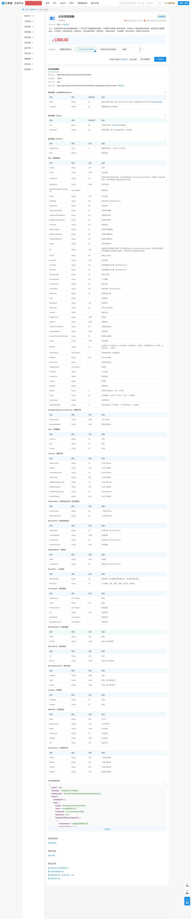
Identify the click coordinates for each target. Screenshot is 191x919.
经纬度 (104, 381)
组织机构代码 (106, 244)
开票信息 (105, 386)
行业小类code (106, 491)
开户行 (104, 719)
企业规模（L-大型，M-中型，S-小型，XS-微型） (119, 395)
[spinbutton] (130, 49)
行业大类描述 (106, 477)
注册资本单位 (106, 215)
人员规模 (105, 279)
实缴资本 (105, 225)
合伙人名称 (106, 419)
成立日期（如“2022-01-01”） (112, 201)
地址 (103, 675)
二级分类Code (107, 516)
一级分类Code (107, 511)
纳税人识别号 (106, 255)
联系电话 (105, 612)
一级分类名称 (106, 757)
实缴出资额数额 (107, 229)
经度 (103, 700)
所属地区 (105, 298)
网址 (103, 598)
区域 (103, 448)
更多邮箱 (105, 608)
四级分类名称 (106, 772)
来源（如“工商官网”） (109, 685)
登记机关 (105, 303)
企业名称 (105, 172)
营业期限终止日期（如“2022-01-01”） (115, 270)
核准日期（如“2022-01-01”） (112, 289)
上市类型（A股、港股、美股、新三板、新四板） (119, 583)
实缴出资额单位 (107, 234)
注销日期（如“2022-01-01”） (112, 530)
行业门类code (106, 463)
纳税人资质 (106, 274)
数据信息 (105, 153)
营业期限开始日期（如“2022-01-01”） (115, 265)
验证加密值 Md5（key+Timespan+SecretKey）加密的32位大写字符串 (126, 102)
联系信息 (105, 376)
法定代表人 (106, 184)
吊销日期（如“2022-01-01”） (112, 540)
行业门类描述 (106, 468)
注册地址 (105, 322)
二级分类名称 (106, 762)
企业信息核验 (43, 9)
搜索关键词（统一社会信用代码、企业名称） (117, 130)
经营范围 (105, 341)
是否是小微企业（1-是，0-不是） (113, 391)
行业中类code (106, 482)
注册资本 (105, 206)
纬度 (103, 704)
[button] (140, 50)
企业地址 (105, 738)
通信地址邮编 (106, 336)
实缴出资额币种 (107, 239)
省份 (103, 439)
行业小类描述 (106, 496)
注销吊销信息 (106, 362)
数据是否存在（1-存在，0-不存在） (114, 148)
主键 (103, 168)
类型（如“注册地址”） (109, 680)
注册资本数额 (106, 210)
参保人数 (105, 284)
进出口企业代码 (107, 308)
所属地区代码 (106, 293)
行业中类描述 (106, 487)
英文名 (104, 317)
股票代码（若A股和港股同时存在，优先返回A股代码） (121, 579)
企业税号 (105, 733)
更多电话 (105, 617)
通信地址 (105, 331)
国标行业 (105, 312)
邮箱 (103, 603)
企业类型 (105, 260)
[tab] (107, 92)
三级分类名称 (106, 767)
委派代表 (105, 190)
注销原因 (105, 535)
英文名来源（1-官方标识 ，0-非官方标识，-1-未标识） (121, 405)
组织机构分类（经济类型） (111, 353)
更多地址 (105, 622)
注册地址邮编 (106, 327)
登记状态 (105, 196)
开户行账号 (106, 724)
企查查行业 (106, 400)
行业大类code (106, 473)
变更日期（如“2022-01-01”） (112, 564)
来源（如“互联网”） (108, 641)
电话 (103, 656)
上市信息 (105, 372)
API (27, 9)
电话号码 (105, 743)
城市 (103, 444)
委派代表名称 (106, 424)
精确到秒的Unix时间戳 (109, 107)
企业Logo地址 (106, 357)
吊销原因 (105, 545)
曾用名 (104, 367)
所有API (33, 9)
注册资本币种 (106, 220)
